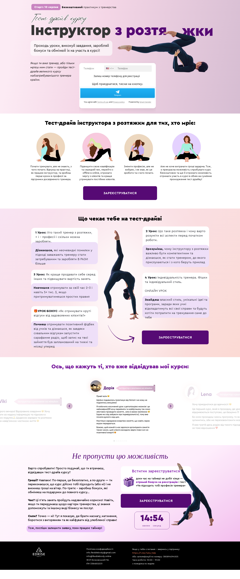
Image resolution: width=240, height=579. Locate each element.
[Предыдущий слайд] (69, 406)
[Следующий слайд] (170, 406)
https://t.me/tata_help (144, 553)
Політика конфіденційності (99, 549)
